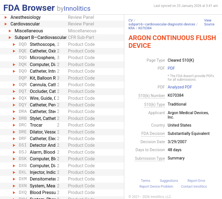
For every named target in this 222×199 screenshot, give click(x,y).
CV (130, 20)
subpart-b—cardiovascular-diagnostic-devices (161, 24)
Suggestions (169, 181)
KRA (131, 28)
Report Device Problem (156, 186)
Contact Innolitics (194, 186)
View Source (209, 22)
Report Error (196, 181)
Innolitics (77, 8)
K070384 (145, 28)
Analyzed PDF (180, 87)
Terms (145, 181)
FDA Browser (29, 7)
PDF (171, 68)
